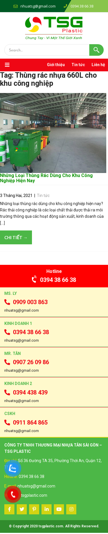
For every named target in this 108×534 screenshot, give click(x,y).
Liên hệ (98, 64)
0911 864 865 (26, 423)
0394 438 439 (26, 393)
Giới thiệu (56, 64)
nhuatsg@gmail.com (38, 6)
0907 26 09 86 (26, 363)
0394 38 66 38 (54, 281)
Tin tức (78, 64)
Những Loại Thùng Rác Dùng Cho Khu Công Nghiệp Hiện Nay (46, 179)
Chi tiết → (16, 238)
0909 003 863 (26, 303)
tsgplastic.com (34, 496)
